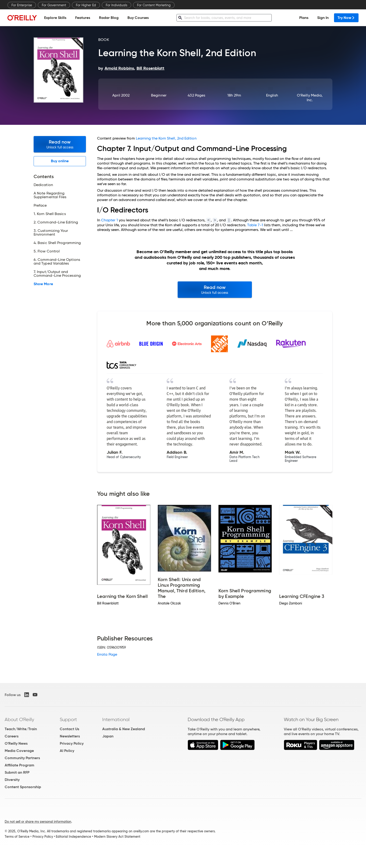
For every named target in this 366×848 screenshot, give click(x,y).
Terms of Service (17, 836)
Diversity (12, 779)
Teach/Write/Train (21, 728)
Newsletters (70, 736)
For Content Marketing (154, 5)
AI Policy (67, 750)
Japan (107, 736)
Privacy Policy (72, 743)
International (116, 719)
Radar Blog (109, 17)
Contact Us (69, 728)
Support (68, 719)
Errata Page (107, 654)
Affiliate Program (19, 765)
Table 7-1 (255, 225)
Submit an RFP (17, 772)
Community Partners (22, 757)
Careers (11, 736)
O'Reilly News (16, 743)
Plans (303, 17)
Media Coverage (19, 750)
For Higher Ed (86, 5)
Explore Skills (55, 17)
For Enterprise (21, 5)
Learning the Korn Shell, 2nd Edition (166, 138)
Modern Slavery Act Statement (117, 836)
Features (82, 17)
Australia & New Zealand (123, 728)
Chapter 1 (109, 220)
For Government (54, 5)
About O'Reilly (19, 719)
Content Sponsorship (23, 786)
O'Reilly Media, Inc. (310, 97)
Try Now (346, 17)
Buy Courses (138, 17)
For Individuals (116, 5)
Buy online (60, 160)
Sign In (323, 17)
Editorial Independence (73, 836)
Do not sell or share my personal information (38, 821)
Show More (43, 284)
